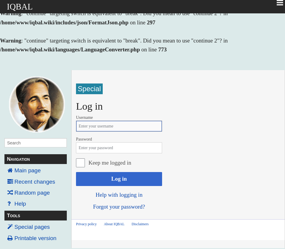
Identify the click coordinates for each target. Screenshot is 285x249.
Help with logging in (119, 195)
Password (84, 139)
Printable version (36, 238)
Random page (32, 193)
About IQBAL (114, 224)
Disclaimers (140, 224)
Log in (119, 179)
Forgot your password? (119, 207)
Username (84, 117)
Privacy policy (86, 224)
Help (20, 204)
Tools (13, 215)
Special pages (32, 227)
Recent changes (35, 182)
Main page (28, 170)
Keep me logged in (109, 163)
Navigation (18, 159)
